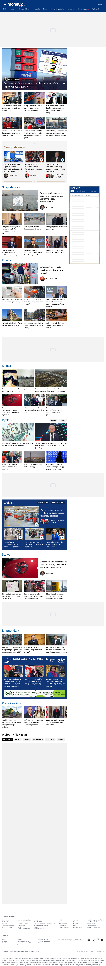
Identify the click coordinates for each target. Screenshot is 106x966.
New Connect (91, 924)
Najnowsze (7, 739)
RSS (39, 943)
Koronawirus (21, 925)
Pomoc (19, 945)
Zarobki (61, 739)
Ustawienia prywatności (24, 943)
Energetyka (9, 630)
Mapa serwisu (6, 945)
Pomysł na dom (58, 503)
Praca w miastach (7, 927)
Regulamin (20, 939)
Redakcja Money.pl (78, 927)
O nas (3, 939)
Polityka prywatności (23, 941)
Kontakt (4, 943)
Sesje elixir (62, 922)
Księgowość (38, 739)
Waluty (63, 420)
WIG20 (61, 920)
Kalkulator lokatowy (64, 927)
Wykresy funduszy (23, 924)
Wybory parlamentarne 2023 (95, 927)
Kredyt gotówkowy (39, 928)
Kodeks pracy (62, 925)
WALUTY (84, 191)
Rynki (6, 420)
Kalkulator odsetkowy (93, 922)
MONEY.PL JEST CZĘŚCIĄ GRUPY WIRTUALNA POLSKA (20, 951)
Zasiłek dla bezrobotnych (41, 925)
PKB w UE (76, 924)
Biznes (6, 366)
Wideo (8, 503)
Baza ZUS (76, 925)
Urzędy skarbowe (63, 924)
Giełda (53, 420)
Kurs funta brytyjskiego (24, 920)
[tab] (7, 739)
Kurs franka (37, 920)
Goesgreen (50, 739)
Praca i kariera (11, 703)
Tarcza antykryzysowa (8, 925)
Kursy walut (5, 920)
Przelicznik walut (6, 922)
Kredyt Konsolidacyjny (24, 928)
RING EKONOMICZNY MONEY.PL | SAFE (26, 660)
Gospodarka (10, 187)
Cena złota (21, 922)
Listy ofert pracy (91, 925)
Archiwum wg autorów (44, 941)
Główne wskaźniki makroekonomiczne (45, 924)
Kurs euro (4, 924)
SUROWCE (93, 191)
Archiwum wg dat (43, 939)
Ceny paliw (76, 920)
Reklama (4, 941)
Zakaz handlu (77, 922)
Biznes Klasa (43, 503)
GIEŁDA (77, 191)
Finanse (7, 260)
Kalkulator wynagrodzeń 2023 (95, 920)
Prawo (6, 554)
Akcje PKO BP (38, 922)
